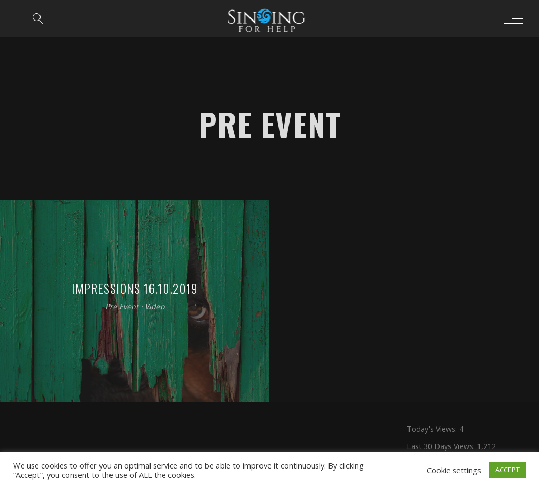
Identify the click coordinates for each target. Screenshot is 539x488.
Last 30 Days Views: (442, 446)
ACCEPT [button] (507, 469)
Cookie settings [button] (454, 470)
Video (154, 307)
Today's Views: (433, 429)
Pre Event (121, 307)
